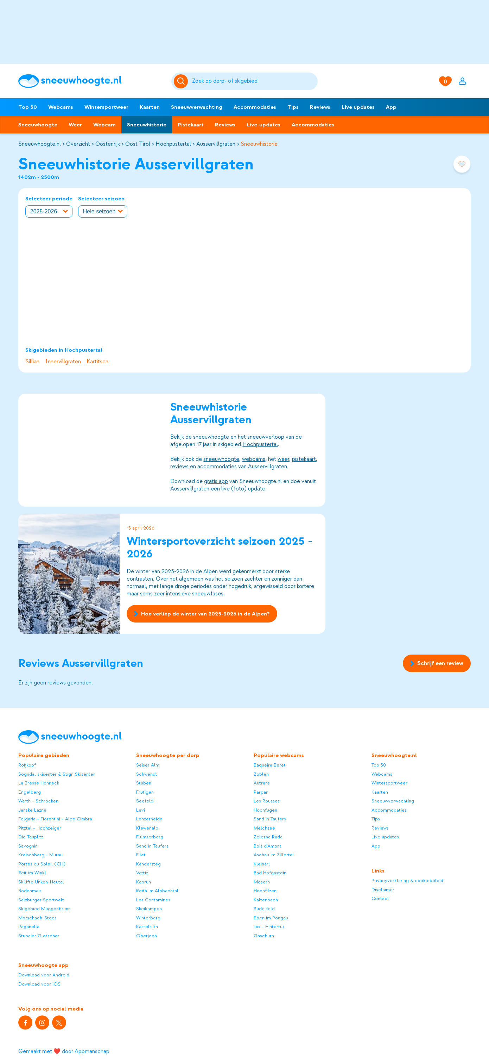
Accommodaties (255, 107)
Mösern (262, 882)
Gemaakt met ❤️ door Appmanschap (63, 1051)
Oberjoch (146, 936)
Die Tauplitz (30, 837)
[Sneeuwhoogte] (91, 81)
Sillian (32, 361)
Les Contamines (153, 900)
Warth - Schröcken (38, 801)
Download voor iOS (39, 984)
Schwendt (146, 774)
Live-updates (263, 124)
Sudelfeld (264, 909)
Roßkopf (27, 765)
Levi (140, 810)
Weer (75, 124)
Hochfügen (265, 810)
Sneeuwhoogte (37, 124)
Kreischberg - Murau (40, 855)
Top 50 (27, 107)
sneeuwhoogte (221, 459)
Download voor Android (43, 975)
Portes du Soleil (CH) (41, 864)
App (391, 107)
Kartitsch (97, 361)
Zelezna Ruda (268, 837)
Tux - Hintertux (269, 927)
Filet (141, 855)
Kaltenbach (266, 900)
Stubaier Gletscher (38, 936)
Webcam (104, 124)
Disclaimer (382, 890)
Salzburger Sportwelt (41, 900)
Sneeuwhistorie (146, 124)
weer (283, 459)
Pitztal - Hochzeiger (39, 828)
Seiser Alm (147, 765)
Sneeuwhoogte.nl (39, 144)
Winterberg (148, 918)
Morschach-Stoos (37, 918)
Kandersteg (148, 864)
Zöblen (261, 774)
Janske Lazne (32, 810)
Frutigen (145, 792)
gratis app (216, 481)
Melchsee (264, 828)
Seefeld (144, 801)
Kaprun (143, 882)
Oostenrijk (107, 144)
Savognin (28, 846)
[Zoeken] (253, 81)
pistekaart (304, 459)
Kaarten (150, 107)
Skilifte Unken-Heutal (41, 882)
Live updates (358, 107)
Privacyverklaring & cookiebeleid (407, 880)
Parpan (261, 792)
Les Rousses (267, 801)
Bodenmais (30, 891)
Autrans (262, 783)
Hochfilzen (265, 891)
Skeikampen (149, 909)
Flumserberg (149, 837)
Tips (293, 107)
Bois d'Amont (267, 846)
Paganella (28, 927)
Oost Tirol (137, 144)
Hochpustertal (173, 144)
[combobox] (253, 81)
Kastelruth (147, 927)
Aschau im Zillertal (274, 855)
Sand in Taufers (152, 846)
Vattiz (142, 873)
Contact (380, 898)
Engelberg (29, 792)
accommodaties (217, 466)
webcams (253, 459)
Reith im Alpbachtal (157, 891)
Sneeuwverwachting (196, 107)
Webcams (60, 107)
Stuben (143, 783)
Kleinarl (262, 864)
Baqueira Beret (270, 765)
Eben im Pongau (271, 918)
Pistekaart (191, 124)
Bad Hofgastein (270, 873)
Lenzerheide (149, 819)
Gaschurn (264, 936)
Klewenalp (147, 828)
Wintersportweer (106, 107)
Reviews (320, 107)
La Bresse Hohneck (38, 783)
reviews (179, 466)
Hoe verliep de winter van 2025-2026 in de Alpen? (201, 613)
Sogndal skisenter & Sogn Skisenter (56, 774)
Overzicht (78, 144)
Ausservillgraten (215, 144)
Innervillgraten (63, 361)
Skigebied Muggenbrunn (44, 909)
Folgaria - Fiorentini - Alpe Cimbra (55, 819)
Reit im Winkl (32, 873)
